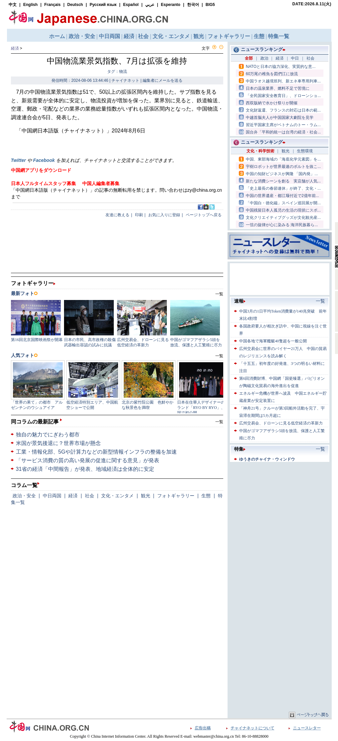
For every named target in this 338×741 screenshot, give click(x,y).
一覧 (219, 422)
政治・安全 (24, 495)
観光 (145, 495)
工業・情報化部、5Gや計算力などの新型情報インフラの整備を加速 (96, 452)
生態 (206, 495)
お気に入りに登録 (164, 215)
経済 (15, 48)
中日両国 (52, 495)
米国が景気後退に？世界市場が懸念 (58, 443)
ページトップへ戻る (204, 215)
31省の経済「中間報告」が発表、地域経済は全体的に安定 (85, 469)
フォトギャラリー (175, 495)
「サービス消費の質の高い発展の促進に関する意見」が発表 (87, 460)
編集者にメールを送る (162, 80)
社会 (89, 495)
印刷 (139, 215)
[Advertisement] (279, 505)
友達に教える (117, 215)
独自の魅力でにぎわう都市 (48, 434)
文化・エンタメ (117, 495)
